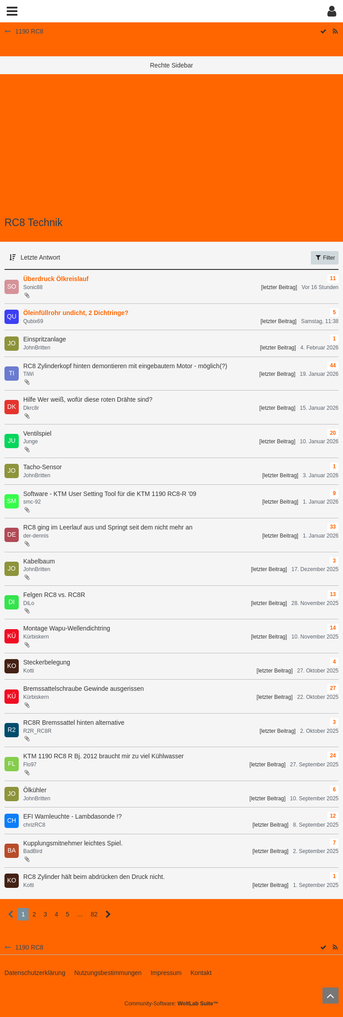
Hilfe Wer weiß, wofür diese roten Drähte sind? (87, 399)
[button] (12, 11)
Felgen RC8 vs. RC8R (54, 594)
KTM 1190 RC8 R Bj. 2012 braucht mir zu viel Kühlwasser (103, 756)
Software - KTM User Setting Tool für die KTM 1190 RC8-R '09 (110, 493)
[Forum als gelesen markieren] (323, 947)
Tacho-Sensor (42, 467)
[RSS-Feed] (335, 947)
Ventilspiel (37, 433)
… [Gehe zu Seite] (80, 914)
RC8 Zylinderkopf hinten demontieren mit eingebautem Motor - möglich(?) (125, 366)
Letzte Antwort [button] (40, 257)
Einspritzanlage (44, 339)
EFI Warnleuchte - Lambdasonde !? (72, 816)
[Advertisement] (171, 150)
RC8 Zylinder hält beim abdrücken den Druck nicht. (94, 876)
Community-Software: (171, 1003)
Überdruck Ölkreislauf (55, 278)
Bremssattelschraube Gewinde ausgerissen (83, 688)
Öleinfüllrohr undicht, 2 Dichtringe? (76, 312)
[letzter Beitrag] (279, 287)
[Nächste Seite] (108, 914)
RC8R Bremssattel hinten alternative (73, 722)
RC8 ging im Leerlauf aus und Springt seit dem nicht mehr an (107, 527)
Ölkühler (34, 790)
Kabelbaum (39, 561)
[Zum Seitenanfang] (330, 996)
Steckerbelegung (46, 662)
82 (94, 914)
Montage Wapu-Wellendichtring (66, 628)
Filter (324, 257)
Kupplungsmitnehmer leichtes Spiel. (73, 843)
